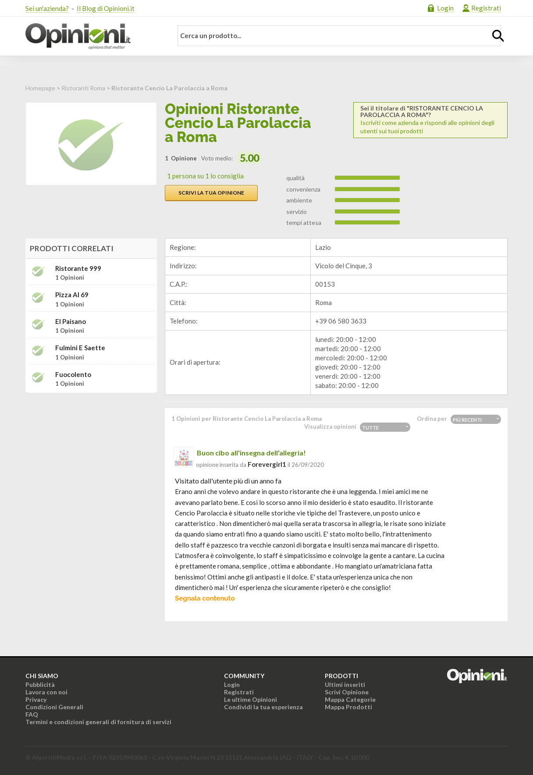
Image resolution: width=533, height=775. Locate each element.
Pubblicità (40, 684)
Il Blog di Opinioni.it (106, 8)
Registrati (486, 8)
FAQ (31, 714)
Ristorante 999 (78, 268)
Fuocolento (73, 374)
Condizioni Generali (54, 707)
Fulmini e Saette (80, 348)
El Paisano (70, 321)
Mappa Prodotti (348, 707)
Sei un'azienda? (47, 8)
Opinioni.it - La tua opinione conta (93, 36)
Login (445, 8)
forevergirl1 (267, 464)
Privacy (35, 699)
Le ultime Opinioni (250, 699)
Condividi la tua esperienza (263, 707)
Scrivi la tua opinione (211, 192)
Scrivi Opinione (347, 692)
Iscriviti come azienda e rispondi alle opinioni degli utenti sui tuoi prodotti (430, 120)
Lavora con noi (46, 692)
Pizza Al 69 (72, 295)
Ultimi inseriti (345, 684)
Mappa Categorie (350, 699)
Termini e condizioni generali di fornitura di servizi (98, 721)
